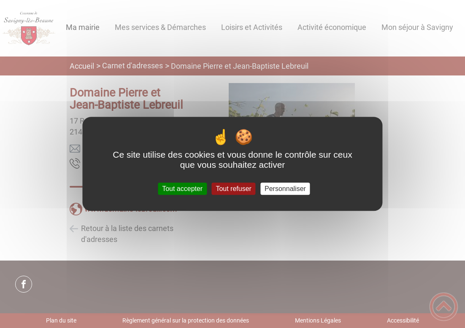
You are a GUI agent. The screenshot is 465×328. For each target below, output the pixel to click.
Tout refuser (233, 188)
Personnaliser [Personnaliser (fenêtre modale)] (285, 188)
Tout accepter (182, 188)
